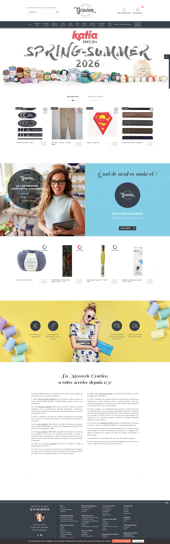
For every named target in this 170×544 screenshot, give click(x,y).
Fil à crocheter (106, 509)
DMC (125, 521)
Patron (104, 530)
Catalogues (105, 511)
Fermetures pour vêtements (90, 526)
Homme (105, 538)
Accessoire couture (87, 519)
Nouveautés (73, 97)
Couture (62, 508)
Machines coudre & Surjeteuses (131, 534)
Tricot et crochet (108, 506)
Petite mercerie (87, 515)
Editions (84, 524)
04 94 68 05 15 (39, 509)
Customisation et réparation (90, 521)
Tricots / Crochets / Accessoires (87, 508)
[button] (29, 473)
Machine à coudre (87, 536)
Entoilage (105, 523)
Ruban (62, 527)
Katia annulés (106, 515)
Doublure (105, 524)
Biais (61, 529)
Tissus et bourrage (109, 519)
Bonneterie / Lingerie (110, 534)
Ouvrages (84, 532)
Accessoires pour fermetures (69, 521)
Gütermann (127, 519)
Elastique (63, 530)
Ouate (104, 528)
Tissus (104, 521)
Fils (61, 506)
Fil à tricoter (106, 508)
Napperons (84, 534)
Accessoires (127, 513)
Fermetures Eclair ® (66, 517)
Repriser (62, 511)
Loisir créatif (85, 523)
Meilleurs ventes (95, 97)
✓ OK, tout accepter (121, 541)
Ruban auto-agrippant (67, 538)
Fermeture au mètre (66, 519)
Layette (126, 511)
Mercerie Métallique (88, 506)
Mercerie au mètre (67, 525)
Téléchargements (130, 525)
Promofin (105, 513)
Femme (104, 536)
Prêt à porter (128, 506)
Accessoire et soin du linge (89, 517)
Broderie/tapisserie (66, 509)
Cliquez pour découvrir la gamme (85, 61)
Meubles (127, 517)
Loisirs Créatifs (86, 530)
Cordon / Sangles (65, 532)
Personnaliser (138, 541)
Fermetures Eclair (66, 515)
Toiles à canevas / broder (110, 526)
